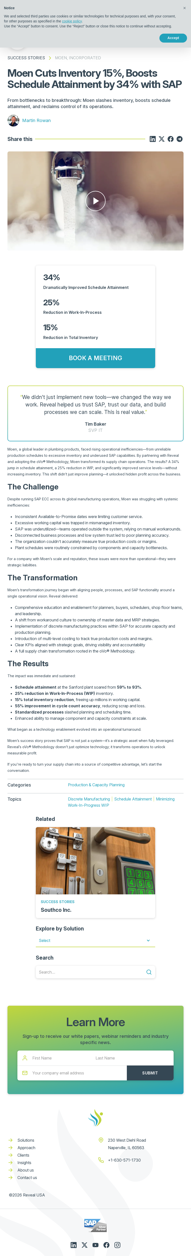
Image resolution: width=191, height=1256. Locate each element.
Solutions (25, 1140)
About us (25, 1170)
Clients (23, 1155)
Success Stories (26, 57)
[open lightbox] (95, 201)
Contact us (27, 1177)
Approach (26, 1147)
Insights (24, 1162)
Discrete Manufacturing (89, 798)
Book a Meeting (95, 358)
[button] (95, 940)
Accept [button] (173, 38)
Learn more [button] (21, 38)
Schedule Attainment (133, 798)
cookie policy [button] (72, 21)
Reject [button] (144, 38)
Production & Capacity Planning (96, 784)
